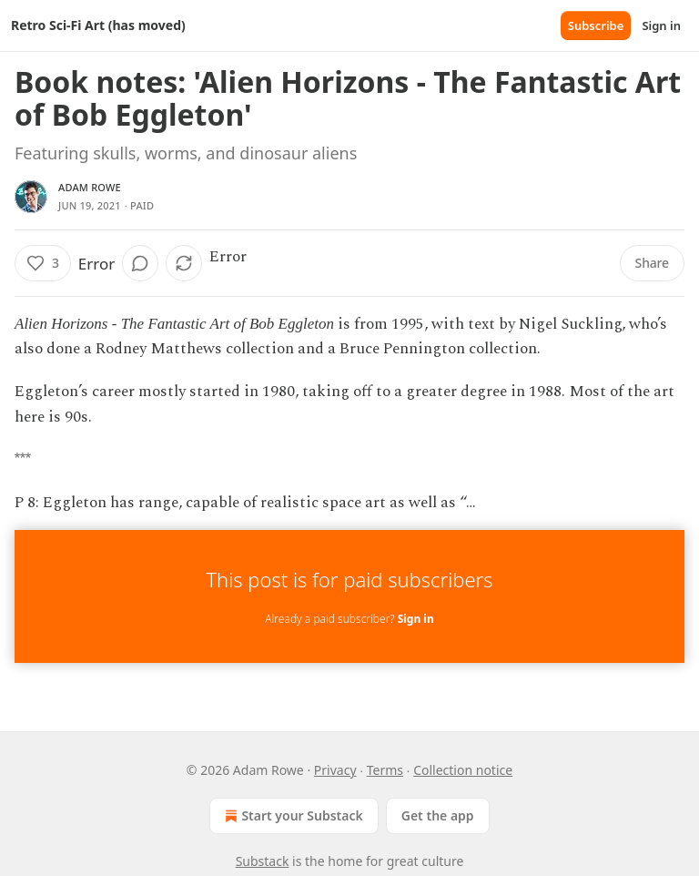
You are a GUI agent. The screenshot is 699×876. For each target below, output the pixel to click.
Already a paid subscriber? (349, 618)
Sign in (661, 25)
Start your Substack (291, 816)
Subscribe (596, 25)
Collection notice (462, 770)
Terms (385, 770)
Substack (262, 861)
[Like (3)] (43, 263)
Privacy (335, 770)
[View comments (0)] (140, 263)
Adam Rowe (89, 187)
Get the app (437, 815)
